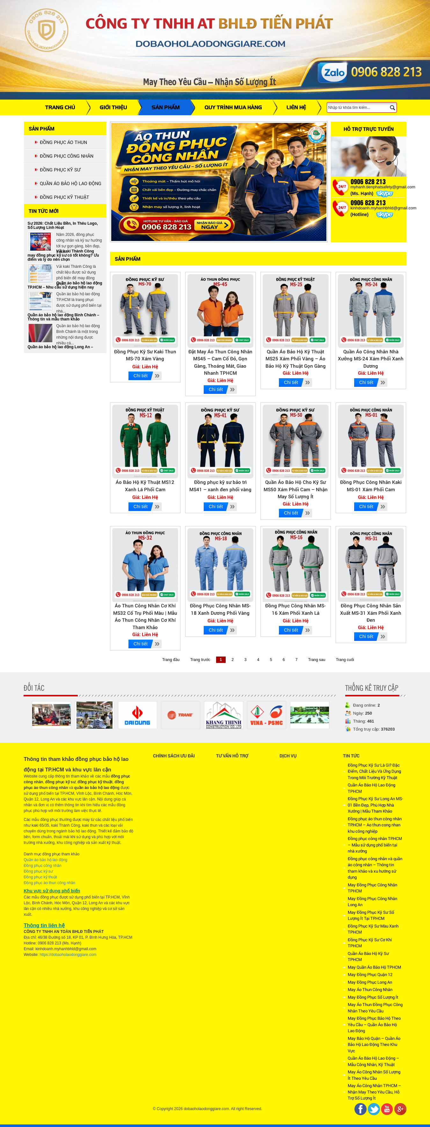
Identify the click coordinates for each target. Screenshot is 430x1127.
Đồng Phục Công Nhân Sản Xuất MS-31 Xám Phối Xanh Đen (370, 612)
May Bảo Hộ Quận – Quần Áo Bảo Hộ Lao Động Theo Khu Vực (374, 1044)
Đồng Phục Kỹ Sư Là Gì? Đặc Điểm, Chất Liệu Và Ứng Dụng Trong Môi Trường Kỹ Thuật (374, 771)
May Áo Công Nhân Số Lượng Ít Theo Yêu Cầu (374, 1075)
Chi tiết (141, 375)
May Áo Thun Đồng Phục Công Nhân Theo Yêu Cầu (375, 1008)
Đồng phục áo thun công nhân (49, 883)
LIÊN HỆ (296, 107)
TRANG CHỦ (60, 107)
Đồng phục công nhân (43, 865)
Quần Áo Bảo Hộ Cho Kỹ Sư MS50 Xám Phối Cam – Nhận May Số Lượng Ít (296, 489)
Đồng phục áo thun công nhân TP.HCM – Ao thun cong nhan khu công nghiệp (375, 825)
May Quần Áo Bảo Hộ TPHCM (374, 967)
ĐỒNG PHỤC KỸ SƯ (60, 170)
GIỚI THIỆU (113, 107)
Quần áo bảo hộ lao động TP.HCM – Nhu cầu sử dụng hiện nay (65, 286)
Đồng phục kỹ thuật (40, 877)
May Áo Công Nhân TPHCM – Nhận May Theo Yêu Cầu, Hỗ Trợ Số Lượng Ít (374, 1092)
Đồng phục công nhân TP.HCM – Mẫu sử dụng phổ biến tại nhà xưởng (375, 845)
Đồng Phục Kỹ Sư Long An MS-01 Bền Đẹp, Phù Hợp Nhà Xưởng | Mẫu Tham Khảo (375, 805)
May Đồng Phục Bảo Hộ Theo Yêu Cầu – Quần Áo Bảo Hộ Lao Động (374, 1024)
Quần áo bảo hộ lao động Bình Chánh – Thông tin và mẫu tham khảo (63, 318)
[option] (51, 715)
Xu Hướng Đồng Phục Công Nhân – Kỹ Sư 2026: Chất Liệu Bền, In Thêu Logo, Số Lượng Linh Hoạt (63, 224)
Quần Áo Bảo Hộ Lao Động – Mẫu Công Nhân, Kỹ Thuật (373, 1061)
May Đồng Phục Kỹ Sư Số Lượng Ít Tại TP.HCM (371, 915)
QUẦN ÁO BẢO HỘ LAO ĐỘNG (70, 183)
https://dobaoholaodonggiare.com (68, 954)
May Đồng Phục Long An (370, 982)
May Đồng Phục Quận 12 (370, 974)
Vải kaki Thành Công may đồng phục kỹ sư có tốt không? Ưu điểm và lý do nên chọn (63, 256)
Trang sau (316, 659)
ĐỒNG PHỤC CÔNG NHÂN (66, 156)
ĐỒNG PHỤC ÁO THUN (63, 142)
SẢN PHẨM (166, 107)
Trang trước (200, 659)
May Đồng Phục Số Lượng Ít (373, 997)
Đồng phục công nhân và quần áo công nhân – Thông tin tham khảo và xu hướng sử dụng (375, 868)
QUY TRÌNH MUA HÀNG (233, 107)
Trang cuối (345, 659)
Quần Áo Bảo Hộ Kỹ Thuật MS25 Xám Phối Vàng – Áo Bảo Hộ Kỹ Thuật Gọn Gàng (296, 358)
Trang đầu (171, 659)
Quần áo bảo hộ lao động (46, 860)
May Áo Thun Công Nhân (370, 989)
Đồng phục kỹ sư (38, 871)
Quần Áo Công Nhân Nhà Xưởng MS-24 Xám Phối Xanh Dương (371, 358)
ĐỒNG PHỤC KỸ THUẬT (64, 197)
